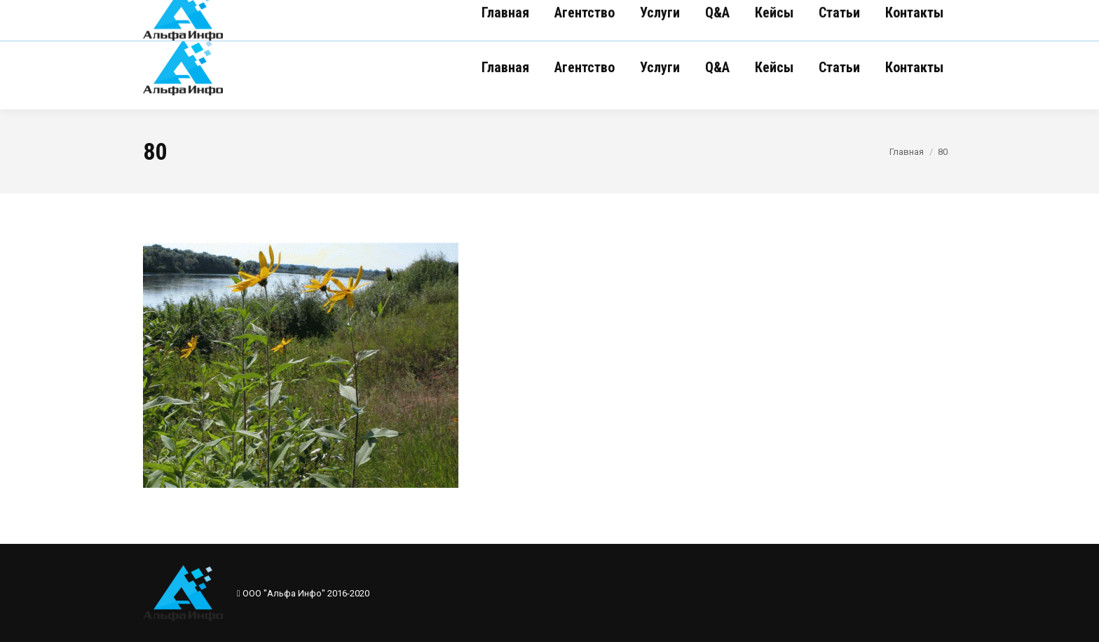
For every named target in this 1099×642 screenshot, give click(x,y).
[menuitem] (505, 67)
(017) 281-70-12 (285, 12)
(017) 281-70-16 (197, 12)
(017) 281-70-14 (372, 12)
